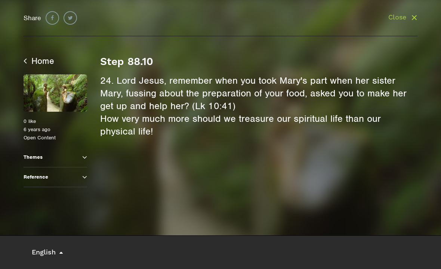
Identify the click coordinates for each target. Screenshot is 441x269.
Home (39, 61)
